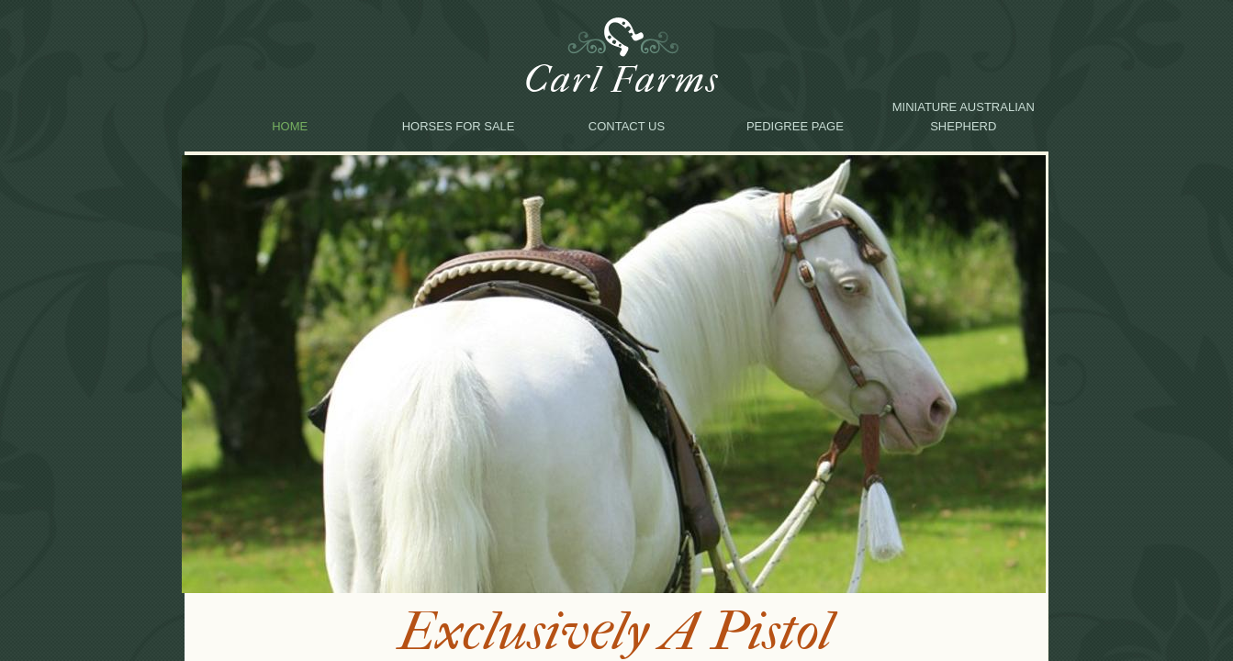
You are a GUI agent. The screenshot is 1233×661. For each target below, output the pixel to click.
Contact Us (626, 126)
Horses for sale (458, 126)
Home (290, 126)
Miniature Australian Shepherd (963, 116)
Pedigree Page (795, 126)
